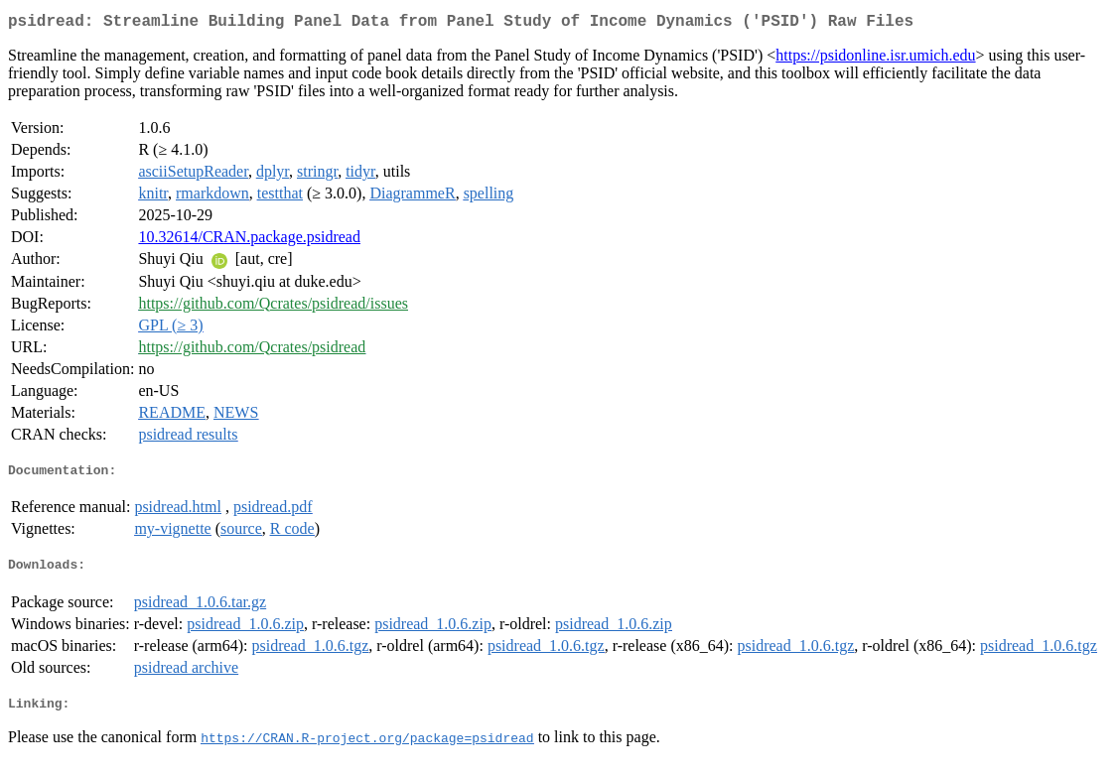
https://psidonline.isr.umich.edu (875, 59)
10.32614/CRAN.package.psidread (249, 240)
